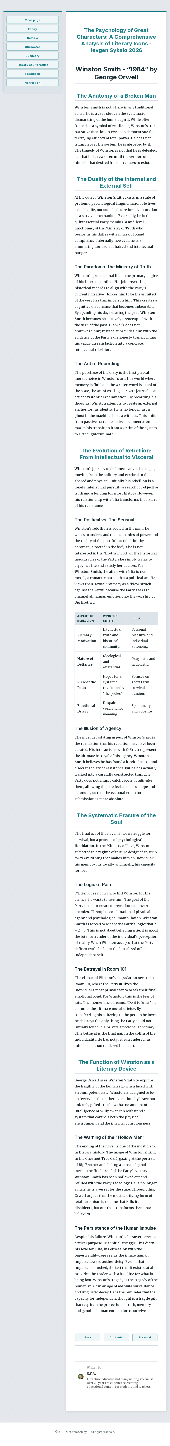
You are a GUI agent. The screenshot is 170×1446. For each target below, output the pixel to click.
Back (87, 1337)
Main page (33, 20)
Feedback (32, 73)
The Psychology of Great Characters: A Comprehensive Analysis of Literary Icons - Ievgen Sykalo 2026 (116, 40)
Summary (32, 55)
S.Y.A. (91, 1373)
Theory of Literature (32, 64)
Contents (116, 1337)
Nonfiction (33, 82)
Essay (32, 29)
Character (32, 47)
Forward (145, 1337)
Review (32, 38)
